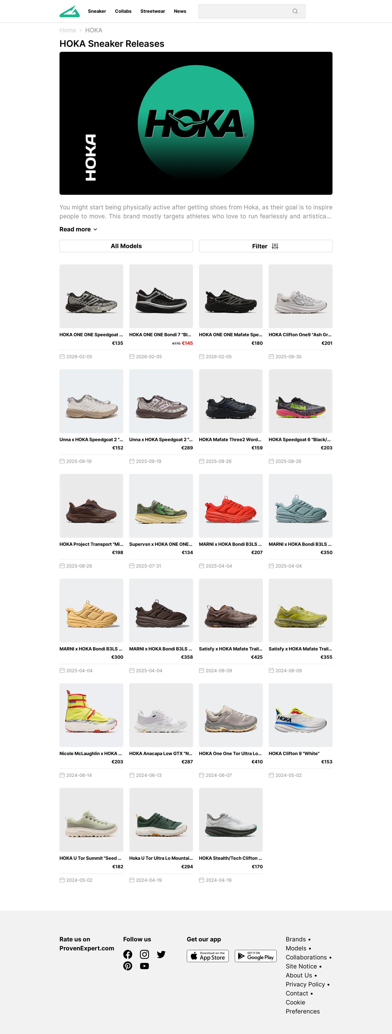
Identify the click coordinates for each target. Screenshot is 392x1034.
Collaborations (306, 957)
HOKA (93, 30)
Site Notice (301, 966)
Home (68, 30)
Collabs (123, 11)
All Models (126, 246)
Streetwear (152, 11)
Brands (296, 939)
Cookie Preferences (303, 1007)
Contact (297, 993)
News (180, 11)
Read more (80, 229)
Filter (266, 246)
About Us (299, 975)
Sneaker (97, 11)
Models (296, 948)
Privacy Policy (305, 984)
